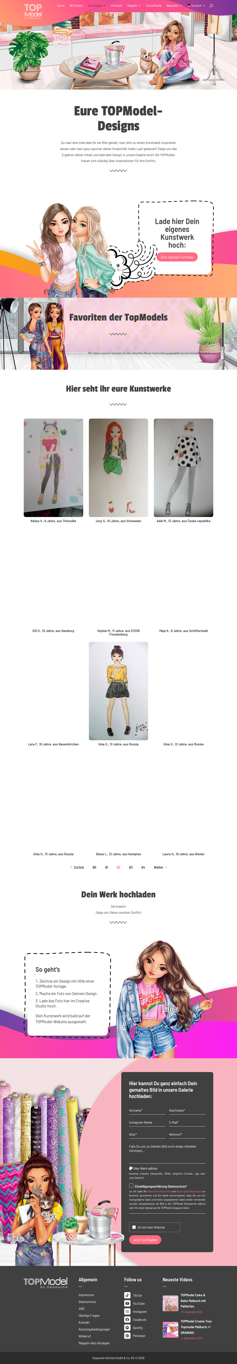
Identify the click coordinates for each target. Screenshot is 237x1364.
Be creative (95, 5)
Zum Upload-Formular (177, 257)
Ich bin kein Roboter (151, 1227)
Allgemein (172, 5)
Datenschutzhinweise (159, 1191)
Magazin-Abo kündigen (94, 1343)
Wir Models (76, 5)
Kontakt (84, 1322)
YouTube (134, 1303)
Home (61, 5)
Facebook (135, 1319)
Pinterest (134, 1335)
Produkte (116, 5)
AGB (81, 1308)
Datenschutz (87, 1301)
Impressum (86, 1295)
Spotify (133, 1327)
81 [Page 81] (106, 867)
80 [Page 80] (94, 867)
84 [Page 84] (143, 867)
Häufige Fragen (89, 1315)
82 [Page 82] (118, 867)
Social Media (153, 5)
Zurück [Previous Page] (76, 867)
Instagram (135, 1311)
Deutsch (196, 5)
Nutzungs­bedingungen (94, 1329)
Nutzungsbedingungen (189, 1191)
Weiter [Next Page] (161, 867)
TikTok (133, 1295)
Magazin (132, 5)
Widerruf (85, 1336)
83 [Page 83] (131, 867)
